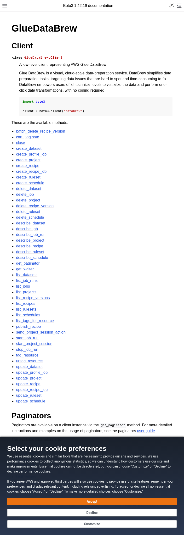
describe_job (27, 229)
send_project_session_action (40, 332)
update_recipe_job (32, 390)
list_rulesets (26, 309)
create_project (28, 160)
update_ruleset (28, 395)
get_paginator (28, 263)
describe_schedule (32, 258)
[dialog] (92, 486)
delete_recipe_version (35, 206)
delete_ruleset (28, 212)
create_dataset (28, 148)
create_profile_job (31, 154)
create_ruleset (28, 177)
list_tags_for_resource (35, 321)
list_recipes (25, 303)
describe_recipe (29, 246)
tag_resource (27, 355)
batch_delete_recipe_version (40, 131)
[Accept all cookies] (92, 501)
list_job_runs (27, 281)
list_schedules (28, 315)
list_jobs (23, 286)
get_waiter (25, 269)
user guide (146, 431)
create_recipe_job (31, 171)
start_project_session (34, 344)
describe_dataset (30, 223)
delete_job (25, 194)
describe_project (30, 240)
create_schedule (30, 183)
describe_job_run (31, 235)
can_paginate (27, 137)
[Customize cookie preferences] (92, 524)
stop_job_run (27, 349)
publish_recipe (28, 326)
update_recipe (28, 384)
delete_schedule (30, 217)
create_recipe (27, 166)
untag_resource (29, 361)
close (20, 143)
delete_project (28, 200)
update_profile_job (32, 372)
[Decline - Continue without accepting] (92, 513)
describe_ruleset (30, 252)
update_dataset (29, 367)
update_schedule (30, 401)
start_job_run (27, 338)
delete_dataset (28, 189)
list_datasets (26, 275)
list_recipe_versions (33, 298)
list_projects (26, 292)
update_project (28, 378)
